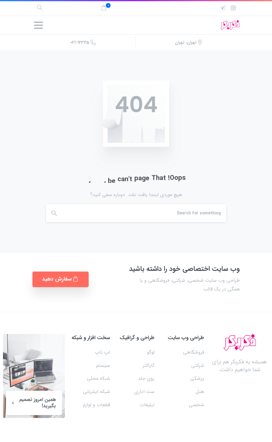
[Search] (144, 213)
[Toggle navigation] (38, 25)
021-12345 (83, 42)
